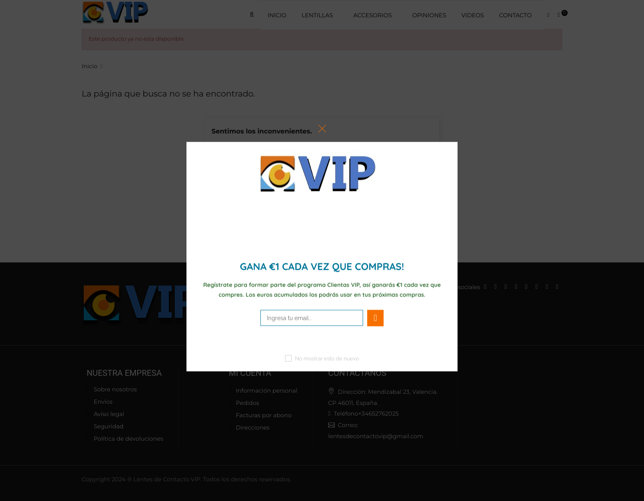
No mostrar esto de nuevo (327, 359)
